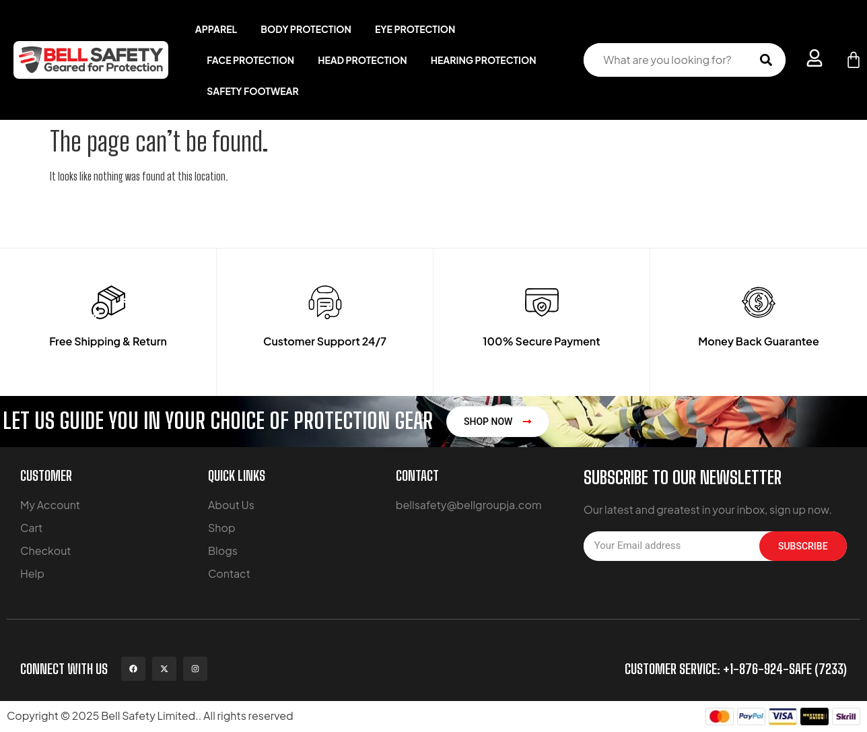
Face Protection (250, 60)
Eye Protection (415, 29)
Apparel (216, 29)
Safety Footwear (252, 91)
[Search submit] (766, 60)
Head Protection (362, 60)
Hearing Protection (483, 60)
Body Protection (306, 29)
